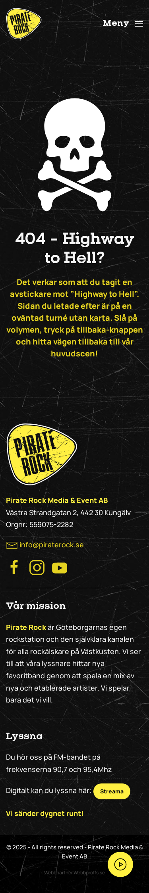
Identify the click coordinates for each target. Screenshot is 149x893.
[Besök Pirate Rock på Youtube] (59, 567)
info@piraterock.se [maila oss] (51, 544)
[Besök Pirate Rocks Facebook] (14, 567)
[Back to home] (24, 24)
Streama (112, 791)
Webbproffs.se (89, 872)
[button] (123, 24)
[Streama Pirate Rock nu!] (120, 864)
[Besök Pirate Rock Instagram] (37, 567)
